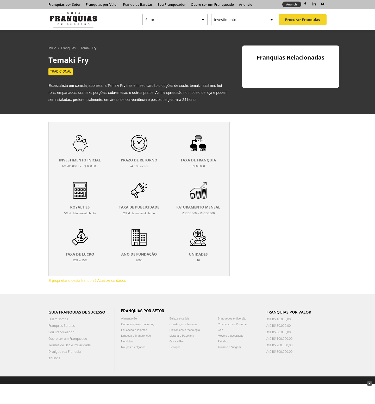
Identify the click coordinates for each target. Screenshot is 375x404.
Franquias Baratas (138, 4)
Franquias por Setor (64, 4)
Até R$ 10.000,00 (278, 319)
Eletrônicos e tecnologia (185, 329)
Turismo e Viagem (229, 347)
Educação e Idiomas (134, 329)
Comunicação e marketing (137, 324)
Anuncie (245, 4)
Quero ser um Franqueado (212, 4)
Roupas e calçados (133, 347)
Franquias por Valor (102, 4)
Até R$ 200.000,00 (279, 345)
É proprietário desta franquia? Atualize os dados (87, 280)
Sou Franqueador (172, 4)
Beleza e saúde (179, 318)
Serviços (175, 347)
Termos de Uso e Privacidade (69, 345)
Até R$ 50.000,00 (278, 332)
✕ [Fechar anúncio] (369, 383)
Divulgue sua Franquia (64, 351)
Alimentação (129, 318)
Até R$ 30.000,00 (278, 325)
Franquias (68, 48)
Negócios (127, 341)
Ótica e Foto (177, 341)
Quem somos (58, 319)
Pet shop (223, 341)
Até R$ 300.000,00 (279, 351)
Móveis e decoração (230, 335)
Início (52, 48)
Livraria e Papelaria (182, 335)
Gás (220, 329)
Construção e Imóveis (183, 324)
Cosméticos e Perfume (232, 324)
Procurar (302, 19)
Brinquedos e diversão (232, 318)
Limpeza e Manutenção (136, 335)
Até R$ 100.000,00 (279, 338)
